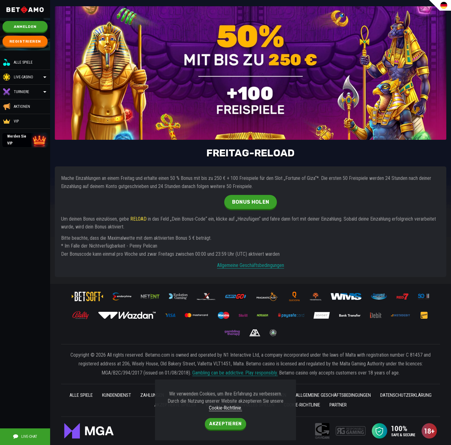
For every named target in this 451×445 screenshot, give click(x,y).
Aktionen (16, 106)
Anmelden (25, 26)
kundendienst (138, 395)
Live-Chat (25, 436)
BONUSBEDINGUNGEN (301, 395)
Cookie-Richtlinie (340, 405)
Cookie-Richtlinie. (225, 408)
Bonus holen (250, 202)
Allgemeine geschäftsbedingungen (374, 395)
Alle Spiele (18, 62)
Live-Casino (23, 77)
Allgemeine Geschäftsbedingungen (250, 265)
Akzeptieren (225, 424)
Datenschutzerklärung (140, 405)
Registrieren (25, 41)
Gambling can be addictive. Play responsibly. (235, 372)
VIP (11, 121)
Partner (379, 405)
